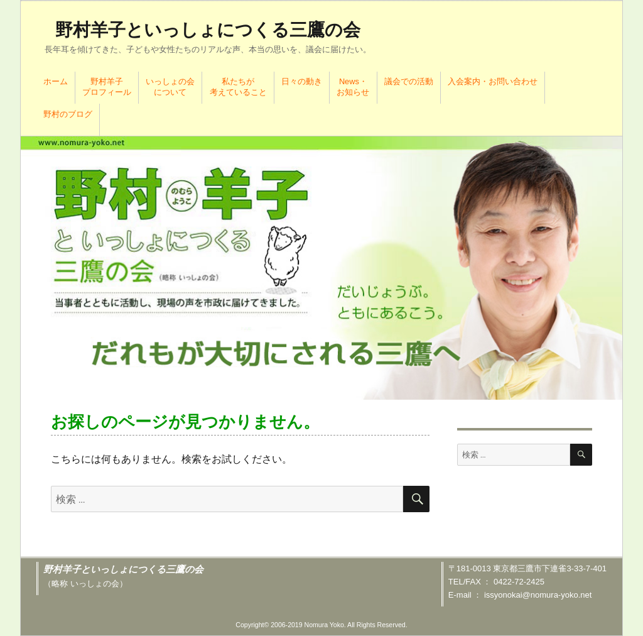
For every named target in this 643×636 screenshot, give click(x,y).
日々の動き (301, 81)
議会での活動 (408, 81)
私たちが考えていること (238, 87)
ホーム (55, 81)
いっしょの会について (170, 87)
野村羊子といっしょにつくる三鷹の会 (207, 29)
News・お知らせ (353, 87)
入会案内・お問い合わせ (493, 81)
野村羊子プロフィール (106, 87)
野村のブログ (67, 114)
